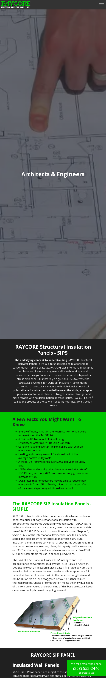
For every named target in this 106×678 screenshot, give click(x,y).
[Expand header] (101, 4)
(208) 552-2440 (86, 668)
